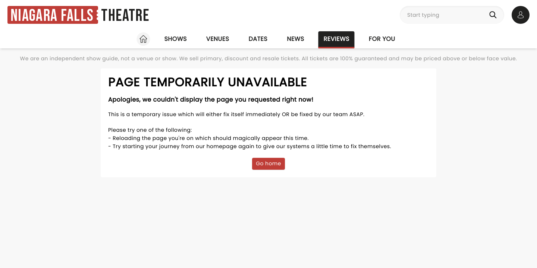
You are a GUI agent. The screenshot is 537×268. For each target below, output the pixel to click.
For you (382, 39)
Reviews (336, 39)
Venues (217, 39)
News (295, 39)
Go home (268, 163)
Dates (257, 39)
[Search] (494, 15)
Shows (175, 39)
